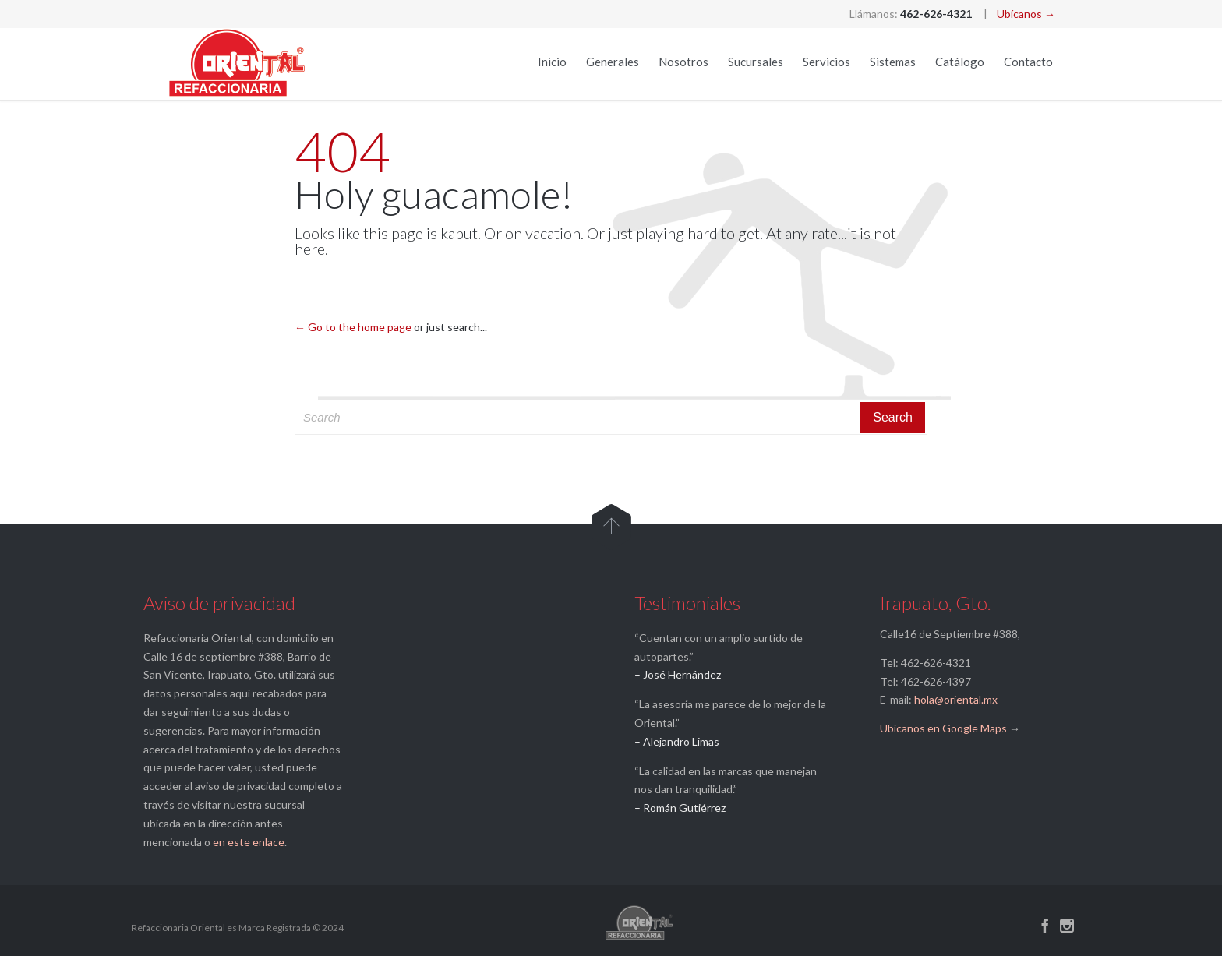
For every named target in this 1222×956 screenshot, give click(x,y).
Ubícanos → (1026, 13)
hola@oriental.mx (956, 699)
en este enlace (248, 841)
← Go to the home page (353, 326)
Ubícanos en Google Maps (943, 728)
